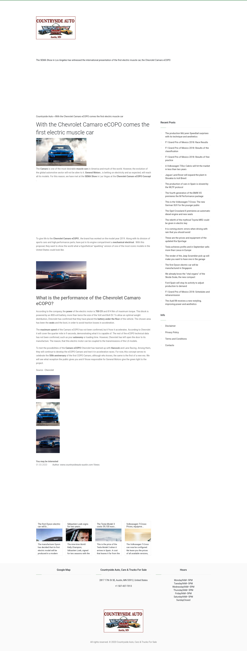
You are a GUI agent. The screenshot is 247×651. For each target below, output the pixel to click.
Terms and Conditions (176, 339)
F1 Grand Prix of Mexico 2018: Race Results (186, 142)
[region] (123, 87)
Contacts (169, 345)
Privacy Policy (172, 332)
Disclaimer (170, 326)
